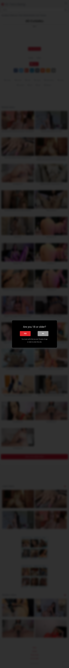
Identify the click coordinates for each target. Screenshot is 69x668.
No (43, 333)
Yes (25, 333)
